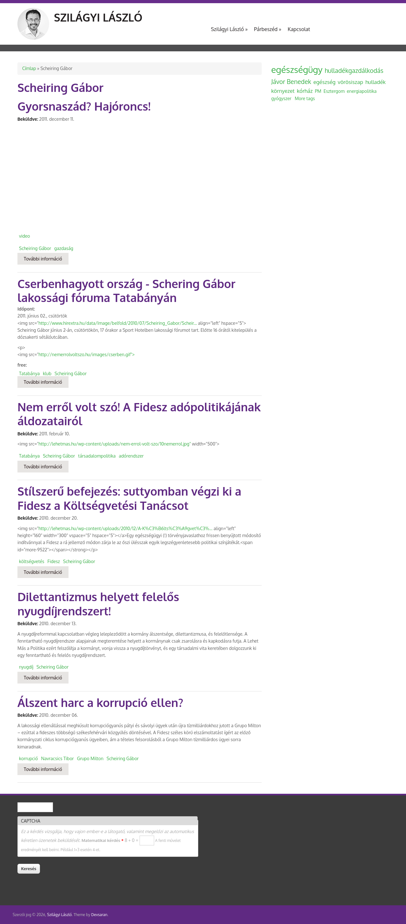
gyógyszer (281, 98)
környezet (283, 90)
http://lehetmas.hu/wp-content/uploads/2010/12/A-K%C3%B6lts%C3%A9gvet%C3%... (126, 528)
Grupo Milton (90, 758)
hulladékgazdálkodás (354, 70)
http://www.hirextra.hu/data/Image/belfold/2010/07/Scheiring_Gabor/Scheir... (118, 323)
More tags (305, 98)
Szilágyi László (98, 17)
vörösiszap (350, 82)
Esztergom (334, 91)
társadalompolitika (96, 456)
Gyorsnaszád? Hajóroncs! (84, 106)
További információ (46, 258)
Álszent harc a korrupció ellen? (100, 702)
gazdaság (63, 248)
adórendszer (131, 456)
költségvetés (31, 561)
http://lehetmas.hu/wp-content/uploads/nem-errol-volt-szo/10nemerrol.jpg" (115, 443)
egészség (324, 82)
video (24, 236)
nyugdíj (26, 667)
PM (318, 91)
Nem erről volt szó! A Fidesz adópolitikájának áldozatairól (139, 414)
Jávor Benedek (291, 82)
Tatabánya (29, 373)
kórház (305, 90)
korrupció (28, 758)
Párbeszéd (267, 29)
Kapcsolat (299, 29)
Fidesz (54, 561)
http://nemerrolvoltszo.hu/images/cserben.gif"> (87, 354)
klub (47, 373)
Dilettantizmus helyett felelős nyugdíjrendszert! (98, 603)
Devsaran (99, 914)
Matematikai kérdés (102, 840)
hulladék (375, 82)
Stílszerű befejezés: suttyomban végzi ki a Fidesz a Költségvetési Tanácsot (129, 498)
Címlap (29, 68)
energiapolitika (362, 91)
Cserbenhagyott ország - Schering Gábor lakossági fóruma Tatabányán (126, 290)
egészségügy (297, 69)
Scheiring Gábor (35, 248)
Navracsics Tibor (57, 758)
